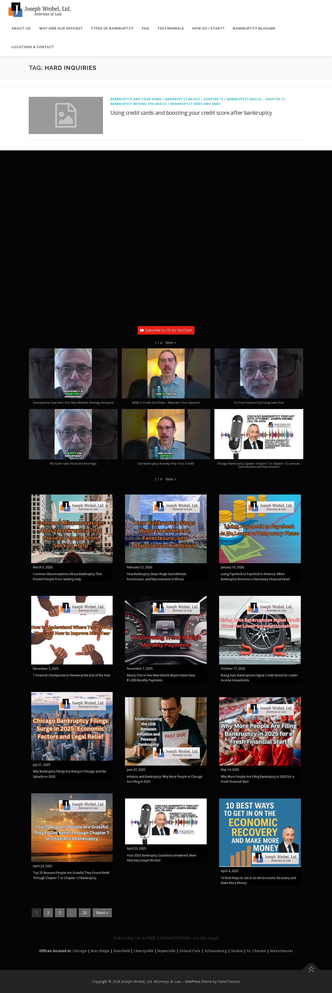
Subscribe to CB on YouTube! (166, 330)
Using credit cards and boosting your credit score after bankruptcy (191, 112)
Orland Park (190, 950)
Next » (102, 912)
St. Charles (256, 950)
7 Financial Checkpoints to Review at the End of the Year (71, 675)
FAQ (145, 28)
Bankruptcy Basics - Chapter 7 (255, 99)
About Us (21, 28)
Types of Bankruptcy (112, 28)
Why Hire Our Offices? (60, 28)
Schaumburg (215, 950)
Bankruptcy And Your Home (136, 99)
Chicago (80, 950)
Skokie (237, 950)
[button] (170, 343)
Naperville (166, 950)
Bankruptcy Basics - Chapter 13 (194, 99)
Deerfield (121, 950)
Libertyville (143, 950)
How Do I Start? (208, 28)
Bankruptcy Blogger (254, 28)
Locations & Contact (33, 47)
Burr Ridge (100, 950)
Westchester (281, 950)
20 (84, 912)
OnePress (193, 981)
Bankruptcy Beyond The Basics (138, 104)
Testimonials (170, 28)
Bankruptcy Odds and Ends (196, 104)
